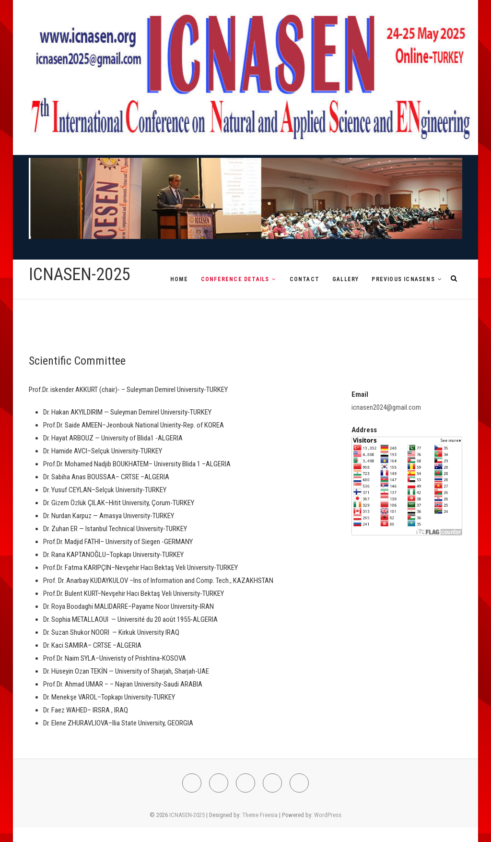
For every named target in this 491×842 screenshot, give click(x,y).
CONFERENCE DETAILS (235, 279)
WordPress (327, 814)
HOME (179, 279)
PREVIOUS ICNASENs (403, 279)
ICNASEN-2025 (79, 274)
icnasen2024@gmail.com (386, 407)
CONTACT (304, 279)
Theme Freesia (260, 814)
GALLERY (345, 279)
